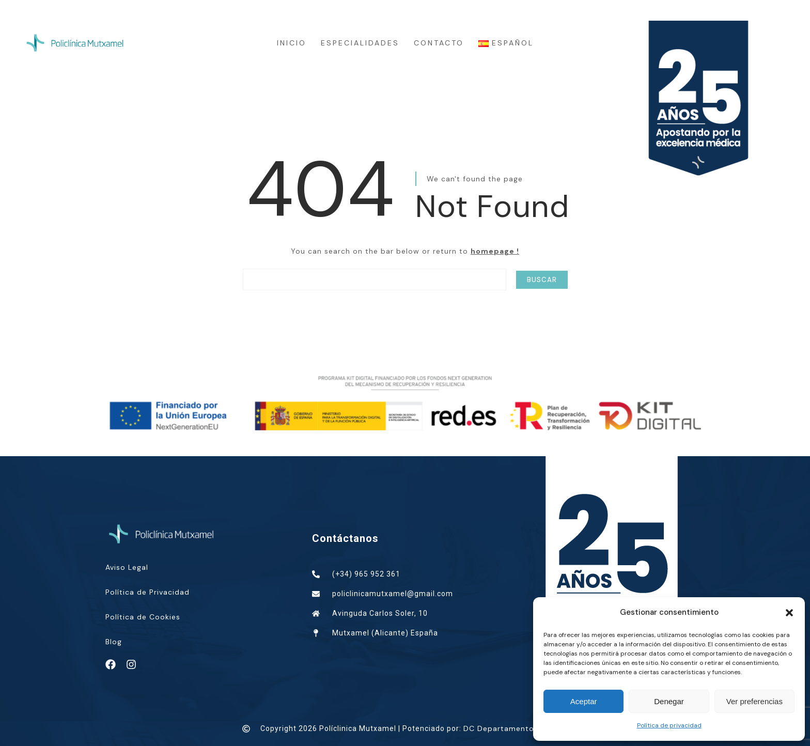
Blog (113, 641)
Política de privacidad (669, 725)
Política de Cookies (142, 616)
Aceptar (583, 701)
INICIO (291, 43)
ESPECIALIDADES (360, 43)
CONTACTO (439, 43)
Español (506, 43)
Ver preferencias (754, 701)
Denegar (669, 701)
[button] (789, 613)
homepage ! (495, 251)
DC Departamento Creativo (516, 728)
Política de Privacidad (147, 592)
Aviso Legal (126, 567)
